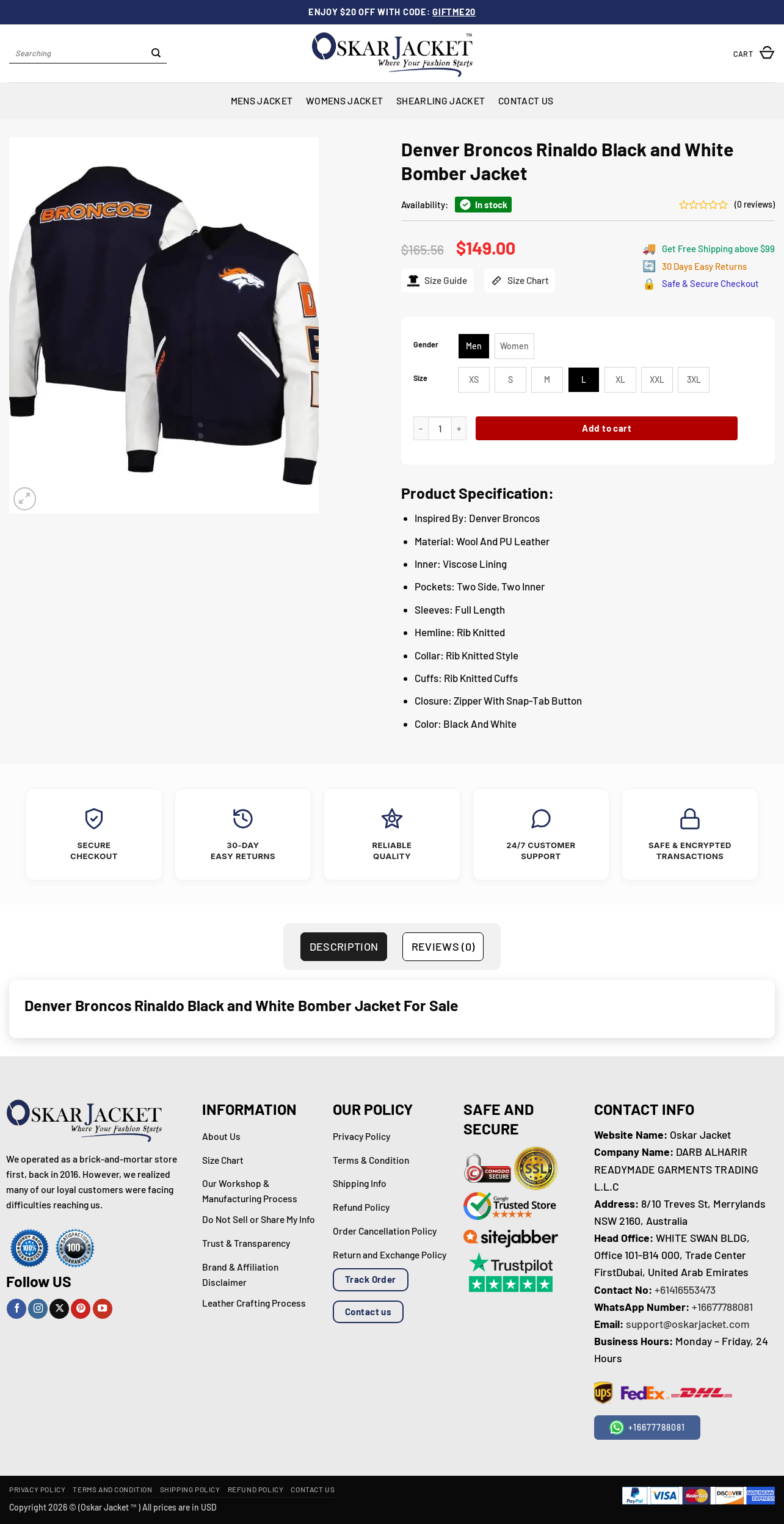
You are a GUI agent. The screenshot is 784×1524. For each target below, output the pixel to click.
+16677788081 (722, 1306)
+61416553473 (685, 1289)
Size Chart (519, 280)
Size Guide (437, 280)
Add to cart (606, 428)
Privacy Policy (37, 1489)
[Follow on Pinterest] (80, 1309)
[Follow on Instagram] (38, 1309)
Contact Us (525, 100)
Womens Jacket (344, 100)
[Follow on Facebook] (16, 1309)
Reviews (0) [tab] (443, 946)
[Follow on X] (59, 1309)
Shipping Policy (190, 1489)
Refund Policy (256, 1489)
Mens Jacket (261, 100)
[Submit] (156, 54)
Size (420, 378)
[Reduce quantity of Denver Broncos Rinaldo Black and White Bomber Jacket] (420, 428)
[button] (754, 53)
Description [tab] (344, 946)
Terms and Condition (112, 1489)
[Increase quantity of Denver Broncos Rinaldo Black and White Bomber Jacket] (459, 428)
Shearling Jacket (440, 100)
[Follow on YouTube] (102, 1309)
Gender (425, 345)
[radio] (474, 346)
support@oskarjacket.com (688, 1323)
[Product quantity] (440, 428)
